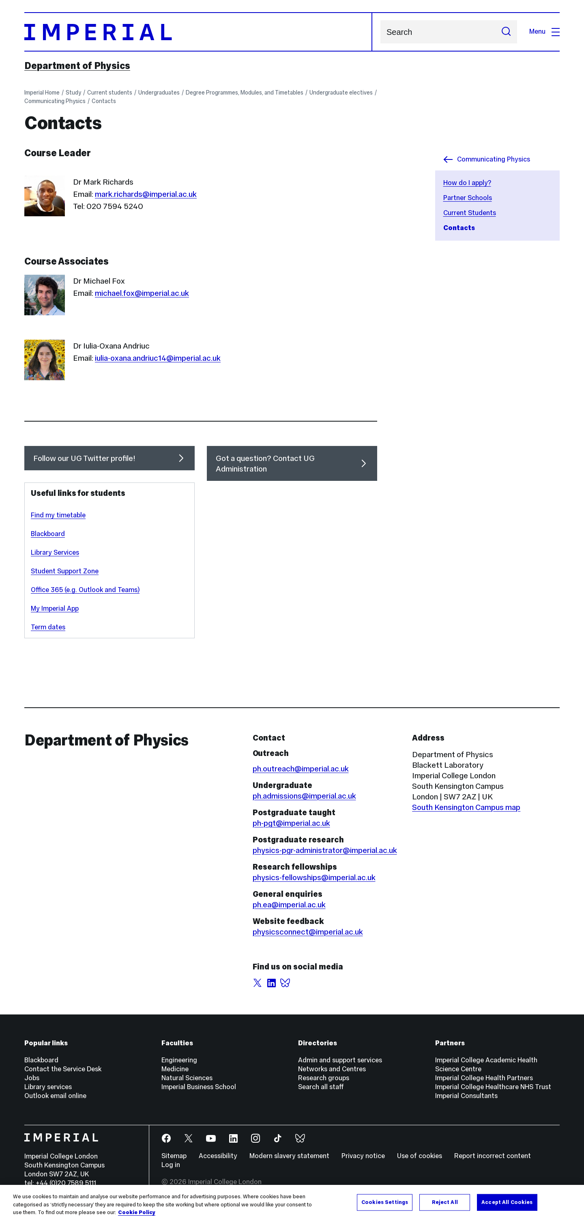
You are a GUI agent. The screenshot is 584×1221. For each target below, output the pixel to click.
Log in (170, 1165)
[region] (292, 1203)
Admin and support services (340, 1060)
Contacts (104, 101)
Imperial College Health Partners (484, 1078)
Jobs (31, 1078)
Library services (48, 1087)
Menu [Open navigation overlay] (544, 31)
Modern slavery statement (289, 1156)
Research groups (323, 1078)
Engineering (179, 1060)
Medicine (175, 1069)
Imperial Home (42, 92)
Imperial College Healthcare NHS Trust (493, 1087)
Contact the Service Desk (62, 1069)
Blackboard (48, 534)
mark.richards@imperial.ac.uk (146, 194)
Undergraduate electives (341, 92)
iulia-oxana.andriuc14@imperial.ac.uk (158, 358)
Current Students (469, 213)
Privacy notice (363, 1156)
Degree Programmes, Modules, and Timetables (244, 92)
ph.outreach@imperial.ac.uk (301, 768)
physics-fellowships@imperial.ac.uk (314, 877)
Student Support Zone (65, 571)
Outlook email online (55, 1096)
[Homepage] (198, 32)
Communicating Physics (55, 101)
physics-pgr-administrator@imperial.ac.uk (325, 850)
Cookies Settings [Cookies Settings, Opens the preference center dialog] (384, 1202)
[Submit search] (506, 31)
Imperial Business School (198, 1087)
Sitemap (174, 1156)
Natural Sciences (187, 1078)
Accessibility (218, 1156)
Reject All (445, 1202)
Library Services (55, 552)
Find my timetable (58, 515)
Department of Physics (77, 65)
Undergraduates (159, 92)
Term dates (48, 627)
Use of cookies (419, 1156)
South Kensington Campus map (466, 807)
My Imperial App (55, 608)
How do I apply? (467, 183)
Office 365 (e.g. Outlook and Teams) (85, 590)
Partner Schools (467, 198)
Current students (109, 92)
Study (73, 92)
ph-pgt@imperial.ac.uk (291, 823)
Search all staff (321, 1087)
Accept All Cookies (506, 1202)
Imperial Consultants (466, 1096)
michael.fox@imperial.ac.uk (142, 293)
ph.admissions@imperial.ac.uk (304, 796)
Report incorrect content (492, 1156)
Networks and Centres (332, 1069)
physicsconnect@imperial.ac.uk (308, 932)
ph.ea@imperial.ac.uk (289, 904)
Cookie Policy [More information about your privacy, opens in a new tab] (136, 1212)
